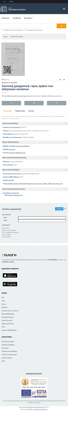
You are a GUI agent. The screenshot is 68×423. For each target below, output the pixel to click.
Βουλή (4, 304)
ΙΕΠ (3, 298)
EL (4, 1)
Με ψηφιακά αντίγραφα (33, 30)
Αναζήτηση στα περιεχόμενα (12, 30)
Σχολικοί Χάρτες (7, 358)
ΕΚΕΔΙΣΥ (4, 307)
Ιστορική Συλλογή (17, 9)
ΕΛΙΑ (3, 301)
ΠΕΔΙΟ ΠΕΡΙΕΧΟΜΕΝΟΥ (22, 116)
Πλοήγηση (5, 18)
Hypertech (43, 409)
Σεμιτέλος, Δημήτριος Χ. (15, 195)
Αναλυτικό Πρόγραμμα (9, 354)
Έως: (5, 220)
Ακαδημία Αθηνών (8, 317)
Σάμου (5, 36)
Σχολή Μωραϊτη (7, 320)
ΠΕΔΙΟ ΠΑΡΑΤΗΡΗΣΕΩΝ (57, 116)
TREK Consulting (34, 409)
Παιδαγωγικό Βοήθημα (9, 351)
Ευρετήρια (28, 18)
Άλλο (3, 361)
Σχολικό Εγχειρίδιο (17, 36)
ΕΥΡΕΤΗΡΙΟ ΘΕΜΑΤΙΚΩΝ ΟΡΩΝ (10, 118)
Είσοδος (11, 1)
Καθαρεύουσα (20, 153)
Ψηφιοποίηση (20, 111)
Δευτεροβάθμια (24, 146)
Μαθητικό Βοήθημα (8, 345)
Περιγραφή (7, 111)
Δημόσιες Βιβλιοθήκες (9, 330)
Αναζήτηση (17, 18)
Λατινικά (12, 149)
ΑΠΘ (3, 327)
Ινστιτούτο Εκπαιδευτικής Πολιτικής (31, 407)
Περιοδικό (5, 348)
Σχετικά (31, 111)
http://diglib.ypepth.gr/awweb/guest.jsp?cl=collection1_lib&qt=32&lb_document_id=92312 (34, 96)
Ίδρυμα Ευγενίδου (8, 324)
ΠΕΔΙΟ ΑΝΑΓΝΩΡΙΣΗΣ (8, 116)
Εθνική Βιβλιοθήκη (8, 314)
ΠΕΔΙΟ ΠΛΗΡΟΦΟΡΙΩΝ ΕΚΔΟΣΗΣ (39, 116)
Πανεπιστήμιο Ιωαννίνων (10, 311)
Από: (5, 217)
